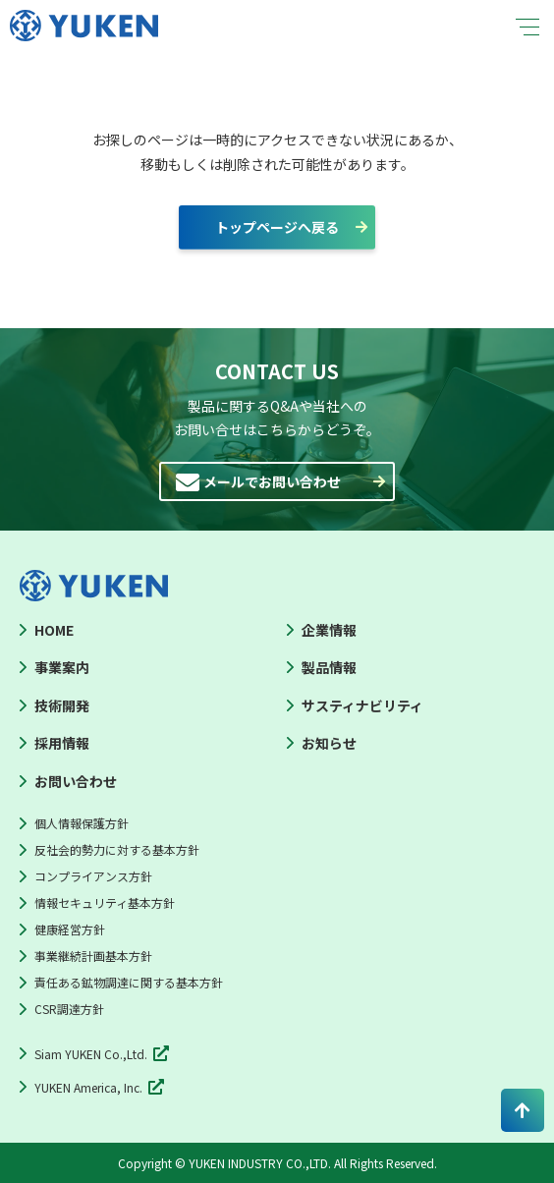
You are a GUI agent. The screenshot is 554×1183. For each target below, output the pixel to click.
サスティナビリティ (362, 705)
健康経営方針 (69, 929)
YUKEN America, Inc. (88, 1087)
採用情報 (61, 743)
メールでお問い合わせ (272, 481)
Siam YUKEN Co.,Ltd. (90, 1053)
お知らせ (329, 743)
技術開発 (61, 705)
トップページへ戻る (277, 227)
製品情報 (329, 667)
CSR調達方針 (69, 1008)
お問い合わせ (75, 781)
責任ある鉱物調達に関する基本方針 (128, 982)
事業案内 (61, 667)
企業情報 (329, 630)
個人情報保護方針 (81, 823)
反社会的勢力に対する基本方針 (116, 849)
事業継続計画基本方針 (93, 955)
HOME (54, 630)
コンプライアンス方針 (93, 876)
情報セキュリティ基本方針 (104, 902)
